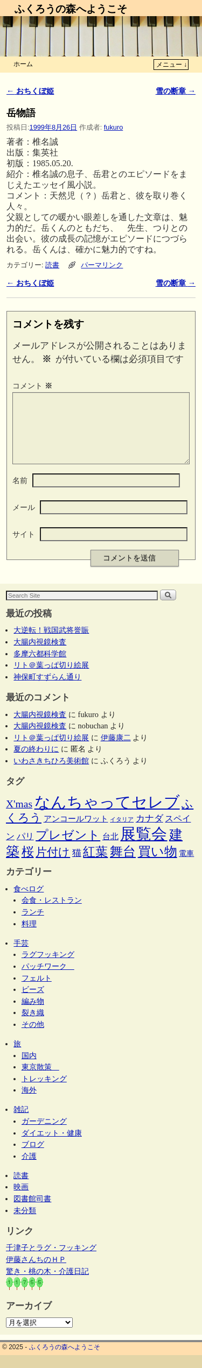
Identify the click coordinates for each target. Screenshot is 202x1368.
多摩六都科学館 (39, 666)
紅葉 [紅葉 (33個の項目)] (95, 864)
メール (23, 520)
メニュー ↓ (171, 64)
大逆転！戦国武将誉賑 (51, 643)
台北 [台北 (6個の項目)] (110, 849)
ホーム (23, 64)
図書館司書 (32, 1211)
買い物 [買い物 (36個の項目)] (157, 864)
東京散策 (40, 1079)
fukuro (113, 127)
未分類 (24, 1223)
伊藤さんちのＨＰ (36, 1272)
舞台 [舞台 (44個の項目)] (123, 864)
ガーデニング (44, 1134)
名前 (19, 493)
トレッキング (44, 1091)
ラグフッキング (48, 967)
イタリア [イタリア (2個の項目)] (122, 832)
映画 (21, 1199)
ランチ (33, 924)
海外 (29, 1102)
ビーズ (33, 1002)
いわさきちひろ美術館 (51, 773)
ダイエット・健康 (52, 1146)
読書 (52, 265)
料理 (29, 936)
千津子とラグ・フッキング (51, 1260)
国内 (29, 1068)
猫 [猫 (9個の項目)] (76, 866)
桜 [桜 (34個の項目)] (28, 864)
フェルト (37, 991)
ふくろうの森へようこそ (71, 9)
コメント (33, 385)
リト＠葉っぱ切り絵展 (51, 678)
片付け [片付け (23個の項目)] (53, 865)
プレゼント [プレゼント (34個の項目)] (68, 848)
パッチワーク (48, 979)
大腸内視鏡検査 (39, 654)
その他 (33, 1037)
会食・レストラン (52, 913)
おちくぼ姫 (30, 91)
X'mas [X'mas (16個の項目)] (19, 817)
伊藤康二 (116, 750)
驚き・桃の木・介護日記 (47, 1284)
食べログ (28, 901)
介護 (29, 1169)
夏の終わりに (36, 761)
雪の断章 (176, 91)
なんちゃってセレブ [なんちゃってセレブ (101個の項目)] (107, 815)
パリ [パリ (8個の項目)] (25, 849)
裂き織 (33, 1025)
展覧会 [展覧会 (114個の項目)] (143, 846)
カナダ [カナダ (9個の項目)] (149, 831)
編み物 (33, 1014)
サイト (23, 547)
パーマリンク (102, 265)
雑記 (21, 1122)
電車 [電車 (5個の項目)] (186, 866)
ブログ (33, 1157)
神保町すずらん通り (47, 689)
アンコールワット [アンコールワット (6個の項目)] (76, 831)
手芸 (21, 956)
